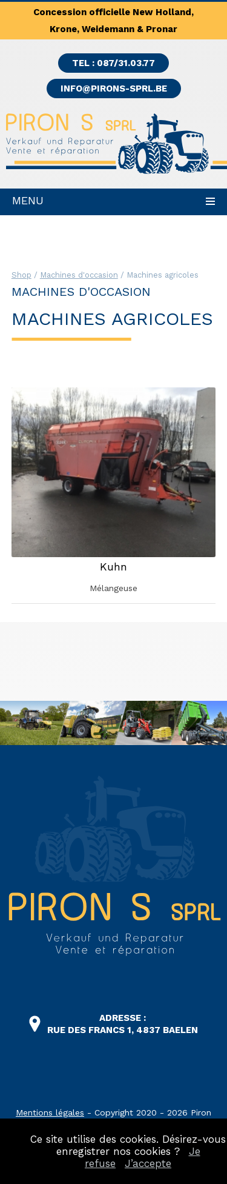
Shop (21, 274)
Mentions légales (50, 1112)
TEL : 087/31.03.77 (113, 63)
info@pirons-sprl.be (114, 88)
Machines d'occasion (79, 274)
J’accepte (148, 1163)
